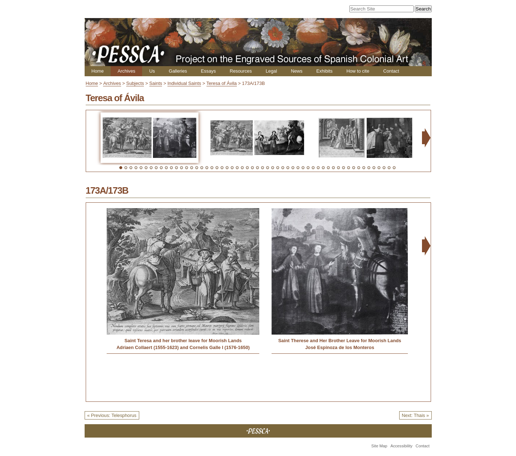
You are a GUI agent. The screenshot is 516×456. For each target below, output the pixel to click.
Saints (155, 83)
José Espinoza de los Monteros (339, 347)
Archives (126, 71)
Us (152, 71)
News (296, 71)
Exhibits (324, 71)
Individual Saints (184, 83)
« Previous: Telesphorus (111, 415)
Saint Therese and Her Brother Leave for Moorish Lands (339, 340)
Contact (391, 71)
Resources (241, 71)
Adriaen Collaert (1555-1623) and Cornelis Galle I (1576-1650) (183, 347)
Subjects (135, 83)
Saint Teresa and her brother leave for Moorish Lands (183, 340)
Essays (208, 71)
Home (97, 71)
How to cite (357, 71)
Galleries (178, 71)
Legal (271, 71)
